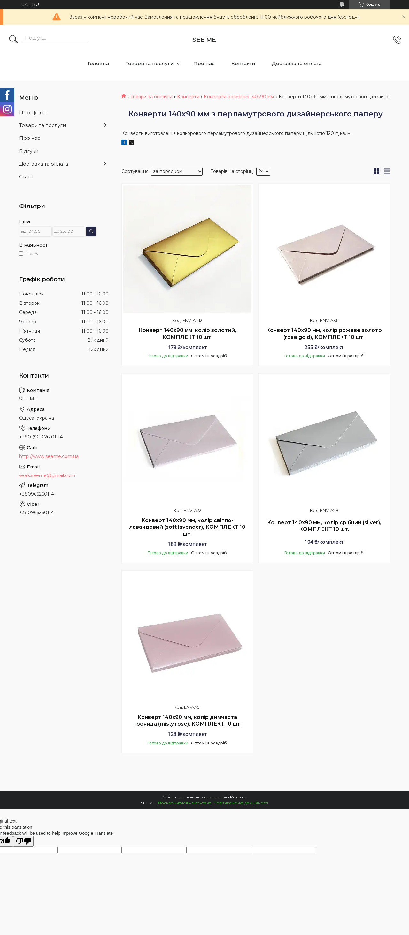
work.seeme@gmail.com (47, 475)
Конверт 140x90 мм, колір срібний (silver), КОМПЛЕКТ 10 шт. (324, 526)
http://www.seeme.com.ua (49, 456)
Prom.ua (238, 797)
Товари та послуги (150, 63)
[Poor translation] (23, 841)
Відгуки (28, 151)
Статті (26, 177)
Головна (98, 63)
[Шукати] (13, 40)
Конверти (188, 97)
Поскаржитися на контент (184, 802)
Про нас (204, 63)
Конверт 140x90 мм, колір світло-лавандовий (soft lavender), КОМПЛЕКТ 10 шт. (187, 527)
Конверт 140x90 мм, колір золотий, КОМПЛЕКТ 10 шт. (187, 333)
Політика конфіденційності (240, 802)
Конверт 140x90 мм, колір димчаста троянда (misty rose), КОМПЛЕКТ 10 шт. (187, 720)
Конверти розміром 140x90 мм (239, 97)
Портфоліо (33, 112)
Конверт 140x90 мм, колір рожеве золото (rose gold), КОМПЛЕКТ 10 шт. (324, 333)
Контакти (243, 63)
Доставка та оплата (297, 63)
